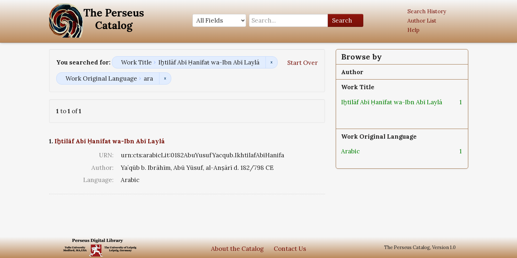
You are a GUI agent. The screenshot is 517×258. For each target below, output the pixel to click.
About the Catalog (237, 249)
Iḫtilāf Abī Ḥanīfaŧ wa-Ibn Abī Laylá (109, 141)
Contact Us (290, 249)
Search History (426, 11)
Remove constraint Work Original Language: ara (165, 78)
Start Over (302, 63)
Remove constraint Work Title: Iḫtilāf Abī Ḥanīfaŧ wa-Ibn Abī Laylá (271, 62)
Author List (421, 20)
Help (413, 30)
